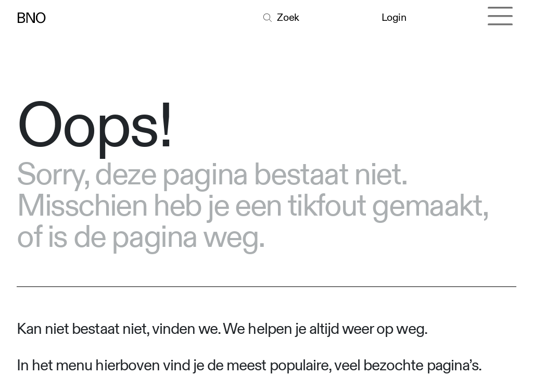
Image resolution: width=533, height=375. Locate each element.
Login (394, 17)
